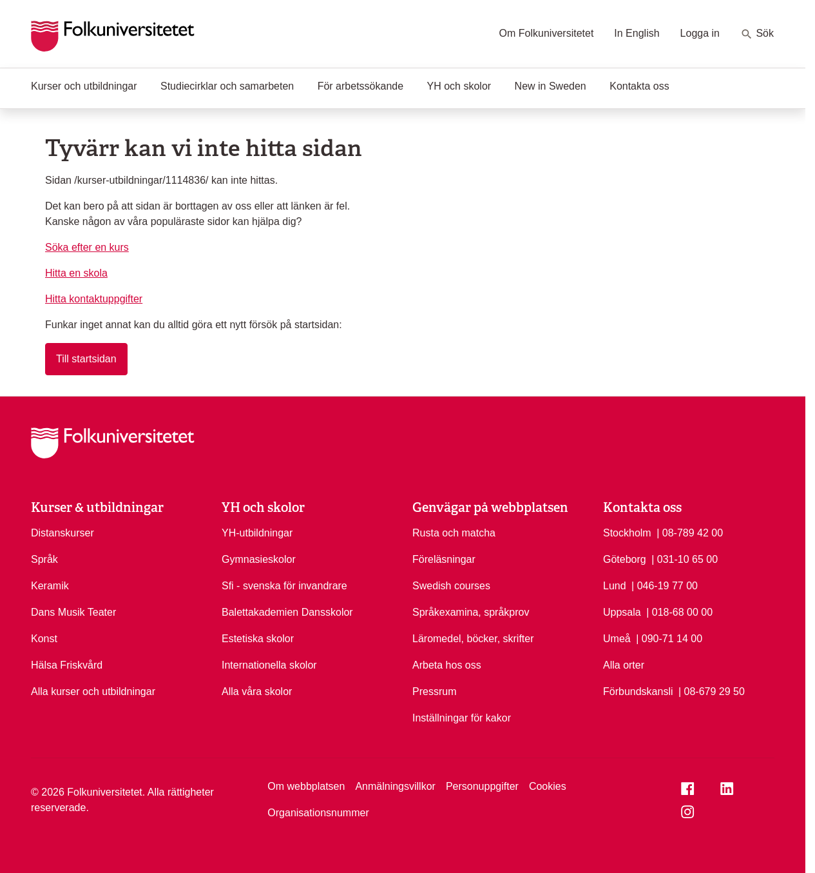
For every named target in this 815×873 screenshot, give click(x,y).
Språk (44, 559)
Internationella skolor (269, 665)
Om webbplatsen (306, 786)
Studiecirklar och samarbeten (227, 86)
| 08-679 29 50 (711, 690)
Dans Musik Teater (73, 612)
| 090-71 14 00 (669, 637)
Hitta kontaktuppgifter (93, 298)
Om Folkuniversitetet (546, 33)
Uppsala (622, 612)
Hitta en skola (76, 273)
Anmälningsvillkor (395, 786)
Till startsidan (86, 358)
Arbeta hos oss (446, 665)
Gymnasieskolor (259, 559)
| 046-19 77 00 (664, 584)
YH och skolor (459, 86)
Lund (614, 585)
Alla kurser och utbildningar (93, 691)
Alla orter (623, 665)
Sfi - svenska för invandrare (284, 585)
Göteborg (624, 559)
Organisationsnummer (318, 812)
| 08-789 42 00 (690, 531)
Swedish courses (451, 585)
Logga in (700, 33)
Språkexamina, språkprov (470, 612)
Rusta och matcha (453, 532)
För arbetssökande (360, 86)
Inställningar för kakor (461, 717)
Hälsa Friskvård (66, 665)
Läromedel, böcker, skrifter (473, 638)
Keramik (50, 585)
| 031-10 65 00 (684, 558)
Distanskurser (62, 532)
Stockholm (627, 532)
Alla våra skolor (257, 691)
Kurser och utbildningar (84, 86)
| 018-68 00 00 (679, 611)
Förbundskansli (638, 691)
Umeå (617, 638)
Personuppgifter (482, 786)
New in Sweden (550, 86)
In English (636, 33)
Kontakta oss (639, 86)
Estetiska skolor (258, 638)
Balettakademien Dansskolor (287, 612)
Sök (757, 34)
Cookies (547, 786)
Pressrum (434, 691)
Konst (44, 638)
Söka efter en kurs (87, 247)
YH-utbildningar (257, 532)
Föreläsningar (443, 559)
